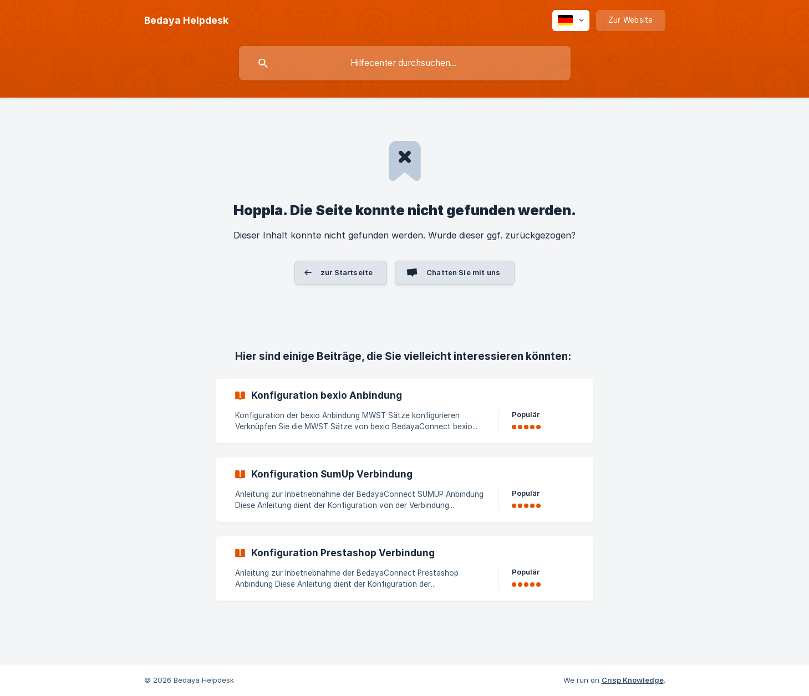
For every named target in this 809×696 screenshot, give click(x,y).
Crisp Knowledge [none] (633, 679)
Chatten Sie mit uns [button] (463, 272)
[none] (186, 20)
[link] (404, 411)
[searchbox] (405, 63)
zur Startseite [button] (346, 272)
